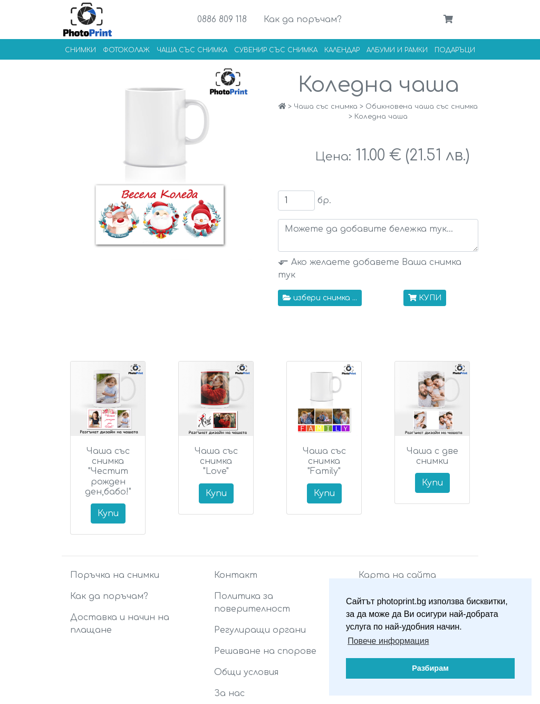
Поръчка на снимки (114, 575)
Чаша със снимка (192, 50)
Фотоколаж (126, 50)
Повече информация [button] (388, 640)
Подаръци (455, 50)
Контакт (235, 575)
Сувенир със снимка (275, 50)
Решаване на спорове (265, 651)
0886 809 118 (222, 19)
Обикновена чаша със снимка (421, 106)
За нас (229, 693)
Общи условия (246, 672)
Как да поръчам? (303, 19)
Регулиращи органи (260, 630)
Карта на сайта (397, 575)
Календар (342, 50)
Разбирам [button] (430, 668)
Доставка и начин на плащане (119, 624)
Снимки (80, 50)
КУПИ (424, 298)
